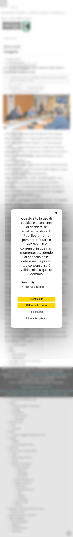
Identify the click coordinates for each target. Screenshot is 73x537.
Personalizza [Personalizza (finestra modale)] (37, 312)
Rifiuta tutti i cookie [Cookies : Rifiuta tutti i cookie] (36, 305)
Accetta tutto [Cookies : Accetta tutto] (36, 299)
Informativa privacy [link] (36, 318)
